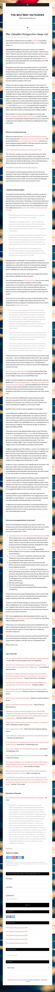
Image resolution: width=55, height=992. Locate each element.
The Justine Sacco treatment (22, 622)
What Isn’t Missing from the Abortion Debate (19, 708)
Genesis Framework (34, 983)
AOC (25, 866)
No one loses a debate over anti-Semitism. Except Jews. (22, 752)
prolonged (30, 437)
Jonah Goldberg (23, 867)
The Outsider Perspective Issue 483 (16, 947)
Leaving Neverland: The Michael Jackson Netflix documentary (27, 539)
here (11, 49)
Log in (28, 985)
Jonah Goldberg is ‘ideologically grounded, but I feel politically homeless (27, 739)
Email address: (10, 899)
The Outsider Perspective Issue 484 (16, 943)
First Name (9, 882)
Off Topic (10, 864)
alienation (9, 486)
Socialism (37, 867)
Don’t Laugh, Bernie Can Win (14, 732)
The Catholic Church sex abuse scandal (20, 553)
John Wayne (12, 559)
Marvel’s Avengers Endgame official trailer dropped (21, 120)
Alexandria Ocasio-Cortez (16, 866)
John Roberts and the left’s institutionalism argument (22, 171)
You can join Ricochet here (37, 142)
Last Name (9, 891)
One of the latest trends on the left (16, 375)
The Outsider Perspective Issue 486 (16, 935)
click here (35, 44)
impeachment (22, 109)
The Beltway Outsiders (27, 16)
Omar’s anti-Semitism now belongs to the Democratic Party (23, 153)
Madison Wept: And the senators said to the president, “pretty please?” (27, 726)
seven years (9, 439)
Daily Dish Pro (22, 983)
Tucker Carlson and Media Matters (19, 573)
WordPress (44, 983)
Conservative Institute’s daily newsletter (34, 140)
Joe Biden (15, 867)
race (7, 109)
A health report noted (21, 309)
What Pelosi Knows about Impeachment (18, 702)
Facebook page (24, 142)
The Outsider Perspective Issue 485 (16, 939)
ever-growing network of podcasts (28, 144)
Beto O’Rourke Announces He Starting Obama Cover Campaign (25, 801)
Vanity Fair (44, 62)
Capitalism (9, 867)
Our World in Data (29, 284)
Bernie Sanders (31, 866)
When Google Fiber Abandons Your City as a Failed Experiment (24, 759)
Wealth (16, 869)
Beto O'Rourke (40, 866)
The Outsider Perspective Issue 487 (16, 931)
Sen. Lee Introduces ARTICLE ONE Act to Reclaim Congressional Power (27, 662)
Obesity (31, 867)
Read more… (9, 852)
